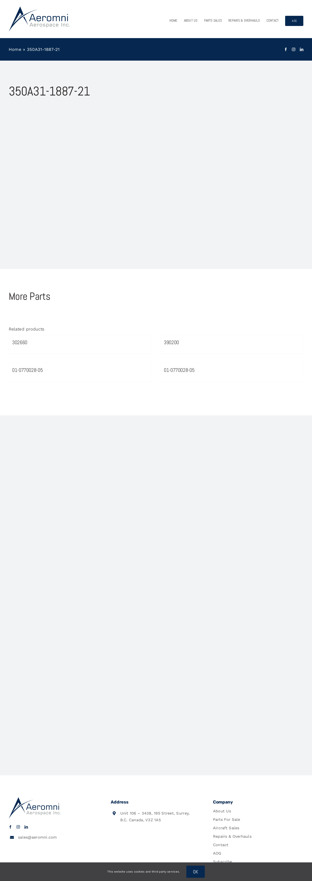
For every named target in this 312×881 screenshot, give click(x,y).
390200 (171, 342)
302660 (19, 342)
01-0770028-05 (27, 370)
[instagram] (293, 49)
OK (195, 872)
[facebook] (286, 49)
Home (15, 49)
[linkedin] (301, 49)
